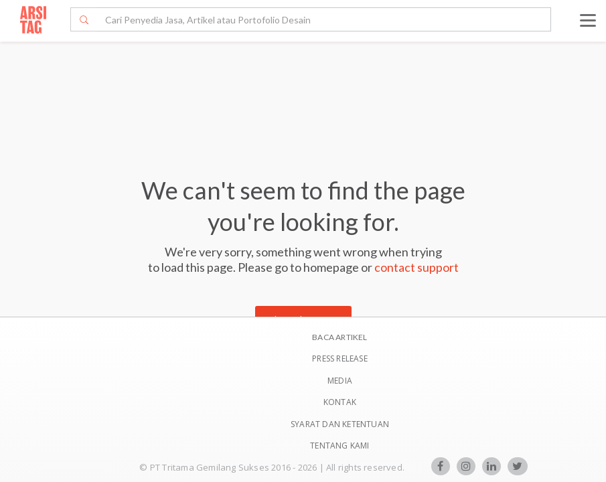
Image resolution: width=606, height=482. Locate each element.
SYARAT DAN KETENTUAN (340, 424)
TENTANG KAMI (339, 445)
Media (339, 380)
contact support (416, 267)
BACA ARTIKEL (339, 337)
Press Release (340, 358)
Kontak (339, 402)
